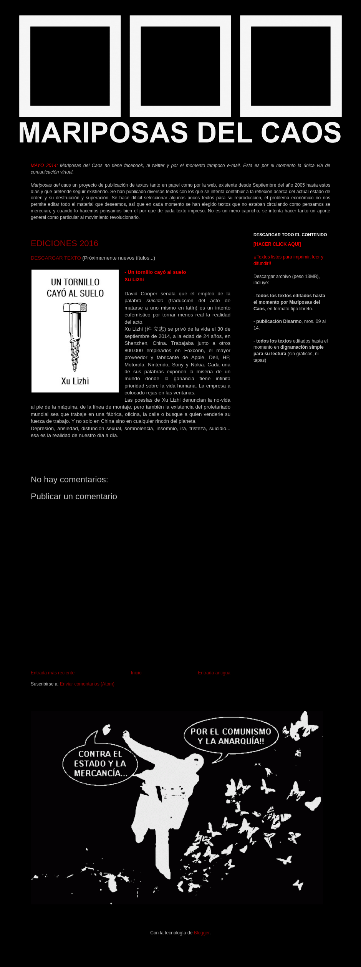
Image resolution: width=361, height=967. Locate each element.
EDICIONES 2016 (64, 243)
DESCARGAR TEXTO (56, 258)
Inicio (136, 673)
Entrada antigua (214, 673)
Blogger (202, 933)
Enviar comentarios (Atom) (87, 684)
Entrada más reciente (53, 673)
